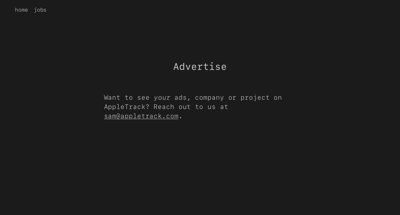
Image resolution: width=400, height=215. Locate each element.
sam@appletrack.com (141, 116)
